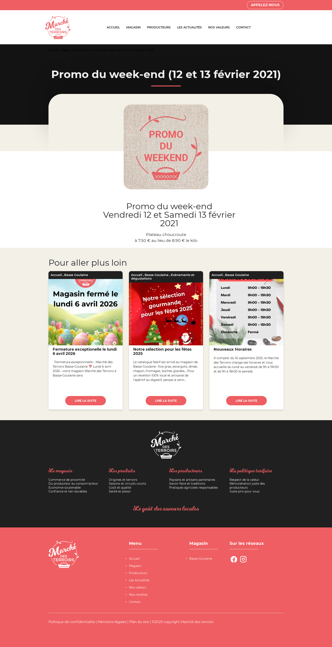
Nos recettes (138, 595)
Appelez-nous (265, 5)
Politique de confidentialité (71, 622)
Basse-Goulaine (200, 559)
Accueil (113, 27)
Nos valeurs (219, 27)
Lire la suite (85, 401)
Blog (66, 50)
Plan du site (139, 622)
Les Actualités (189, 27)
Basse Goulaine (76, 275)
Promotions (80, 50)
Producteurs (159, 27)
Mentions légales (112, 622)
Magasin (133, 27)
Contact (243, 27)
